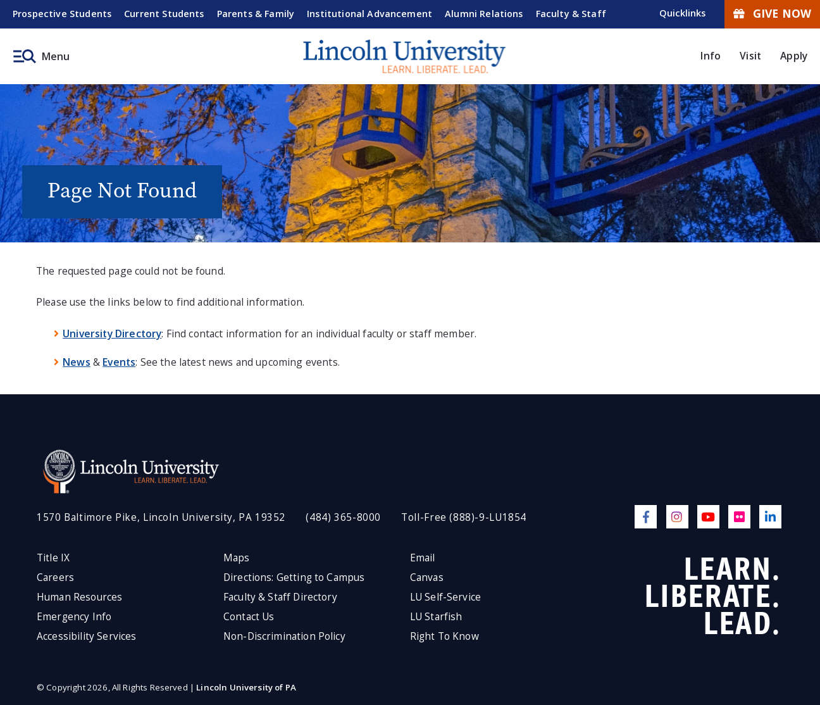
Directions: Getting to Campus (294, 577)
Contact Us (249, 616)
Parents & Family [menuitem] (256, 14)
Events (118, 362)
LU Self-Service (445, 597)
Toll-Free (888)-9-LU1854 (463, 517)
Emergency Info (74, 616)
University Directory (112, 333)
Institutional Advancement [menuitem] (369, 14)
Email (422, 558)
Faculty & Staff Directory (280, 597)
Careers (55, 577)
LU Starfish (436, 616)
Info (710, 56)
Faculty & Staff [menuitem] (571, 14)
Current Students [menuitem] (164, 14)
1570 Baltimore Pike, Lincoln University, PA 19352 (161, 517)
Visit (750, 56)
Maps (236, 558)
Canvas (427, 577)
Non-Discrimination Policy (284, 636)
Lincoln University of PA (246, 687)
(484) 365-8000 (343, 517)
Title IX (53, 558)
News (76, 362)
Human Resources (79, 597)
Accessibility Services (86, 636)
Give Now (772, 13)
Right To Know (444, 636)
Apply (793, 56)
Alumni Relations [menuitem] (484, 14)
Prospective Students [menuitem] (62, 14)
